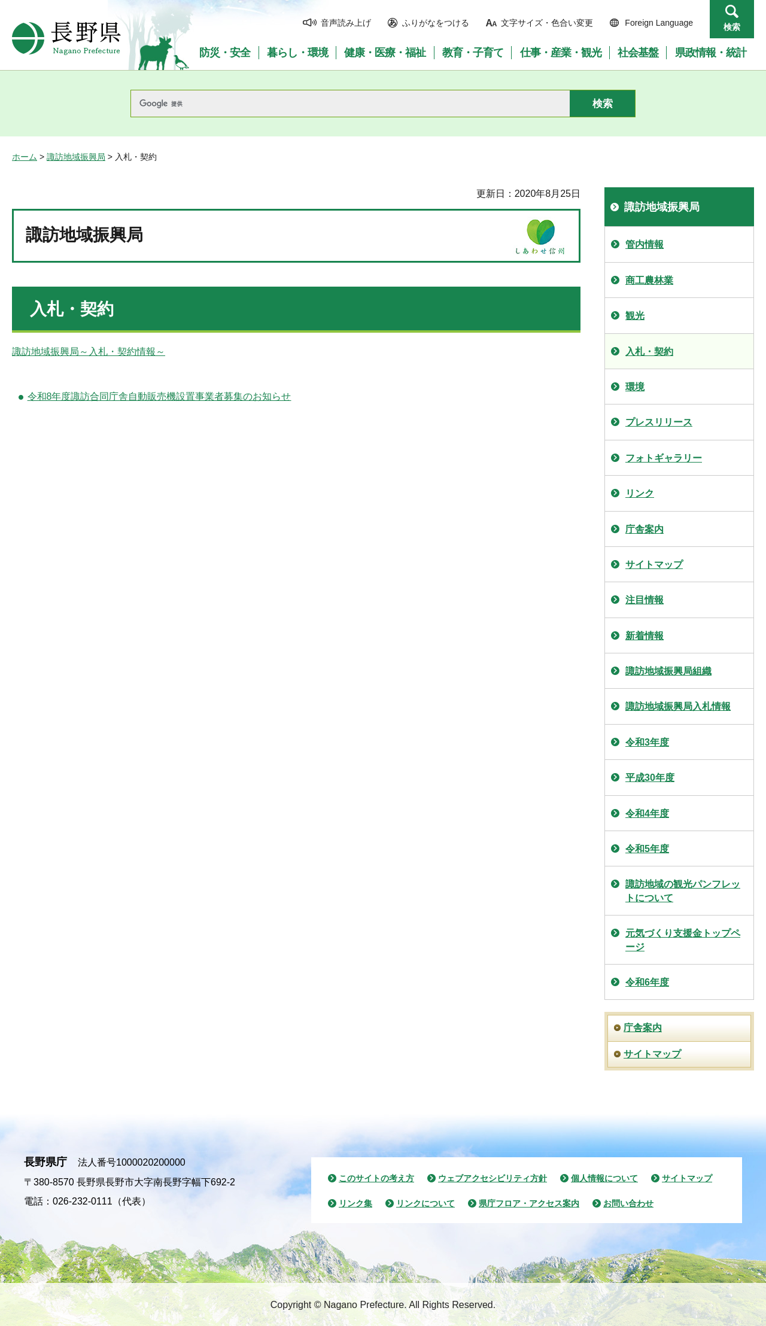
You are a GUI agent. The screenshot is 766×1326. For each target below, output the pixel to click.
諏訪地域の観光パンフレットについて (682, 890)
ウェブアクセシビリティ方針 (492, 1178)
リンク (639, 493)
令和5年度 (647, 849)
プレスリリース (658, 422)
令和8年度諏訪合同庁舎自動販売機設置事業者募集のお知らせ (159, 396)
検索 (732, 27)
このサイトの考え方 (376, 1178)
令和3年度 (647, 742)
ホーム (24, 157)
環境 (635, 387)
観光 (635, 316)
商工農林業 (649, 280)
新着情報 (644, 636)
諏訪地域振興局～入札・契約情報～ (88, 351)
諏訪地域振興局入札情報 (678, 706)
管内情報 (644, 244)
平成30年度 (649, 778)
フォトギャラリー (663, 458)
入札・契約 (649, 351)
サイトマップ (654, 564)
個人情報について (604, 1178)
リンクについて (425, 1203)
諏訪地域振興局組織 (668, 671)
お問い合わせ (628, 1203)
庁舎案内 (644, 529)
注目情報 (644, 600)
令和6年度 (647, 982)
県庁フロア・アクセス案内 (529, 1203)
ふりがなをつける (435, 23)
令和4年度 (647, 813)
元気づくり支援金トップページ (682, 939)
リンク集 (355, 1203)
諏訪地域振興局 (76, 157)
